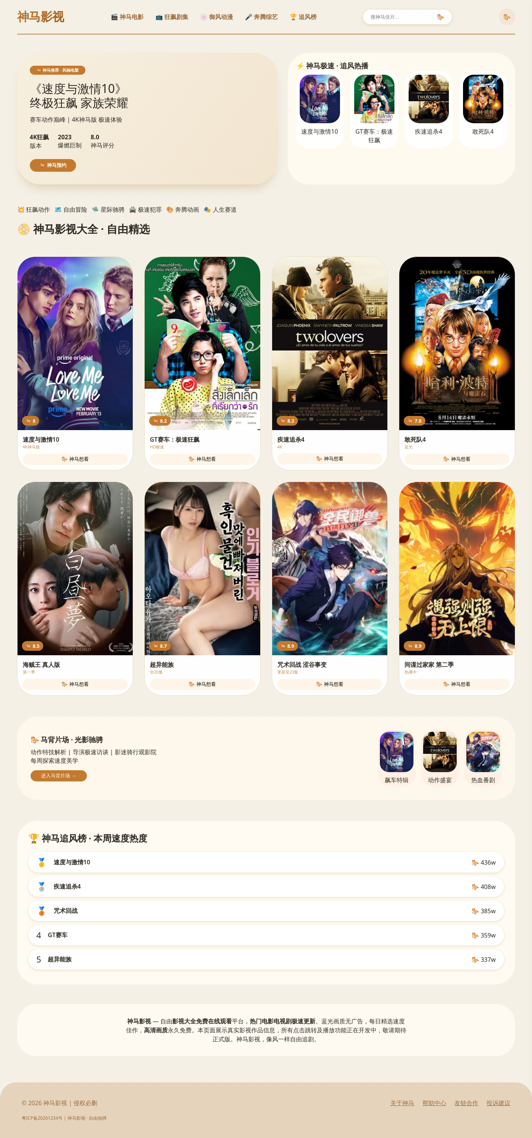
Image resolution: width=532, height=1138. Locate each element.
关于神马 (402, 1103)
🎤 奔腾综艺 (261, 17)
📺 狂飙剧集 (171, 17)
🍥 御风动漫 (216, 17)
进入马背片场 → (58, 775)
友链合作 (466, 1103)
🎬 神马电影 (127, 17)
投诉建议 (498, 1103)
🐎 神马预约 (53, 165)
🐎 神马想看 (75, 459)
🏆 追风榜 (303, 17)
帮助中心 (434, 1103)
